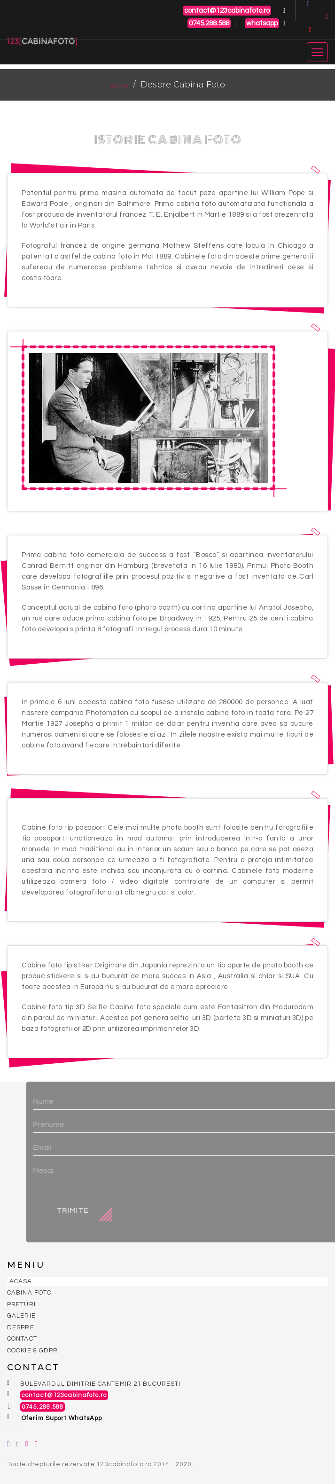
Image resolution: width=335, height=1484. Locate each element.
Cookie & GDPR (32, 1350)
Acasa (119, 85)
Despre (20, 1327)
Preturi (21, 1304)
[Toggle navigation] (317, 48)
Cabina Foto (29, 1292)
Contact (22, 1338)
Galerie (21, 1315)
